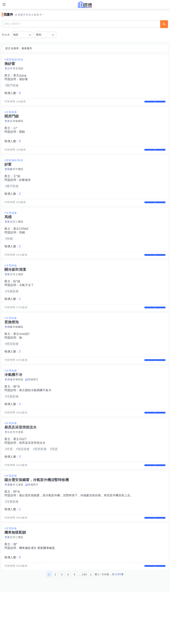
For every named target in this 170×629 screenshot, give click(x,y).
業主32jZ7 (20, 465)
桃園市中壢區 (15, 176)
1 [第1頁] (49, 611)
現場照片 (33, 401)
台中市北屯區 (15, 68)
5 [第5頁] (74, 611)
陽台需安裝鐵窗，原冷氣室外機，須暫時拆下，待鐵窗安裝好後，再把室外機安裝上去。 (76, 525)
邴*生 (16, 521)
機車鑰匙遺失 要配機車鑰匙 (37, 581)
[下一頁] (91, 612)
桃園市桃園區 (15, 345)
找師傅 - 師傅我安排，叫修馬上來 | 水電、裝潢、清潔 (85, 4)
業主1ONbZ (21, 239)
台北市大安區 (15, 458)
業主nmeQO (21, 352)
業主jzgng (19, 75)
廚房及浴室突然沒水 (32, 468)
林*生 (16, 408)
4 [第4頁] (68, 611)
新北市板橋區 (15, 124)
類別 (39, 34)
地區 (16, 34)
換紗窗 (23, 79)
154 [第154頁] (84, 611)
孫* (15, 577)
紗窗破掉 (25, 187)
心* (15, 131)
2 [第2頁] (55, 611)
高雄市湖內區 (15, 401)
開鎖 (22, 135)
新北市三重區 (15, 232)
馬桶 (22, 243)
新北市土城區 (15, 289)
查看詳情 (155, 103)
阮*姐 (16, 296)
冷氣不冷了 (26, 299)
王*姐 (16, 183)
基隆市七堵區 (15, 514)
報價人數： (12, 93)
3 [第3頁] (62, 611)
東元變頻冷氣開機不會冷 (35, 412)
